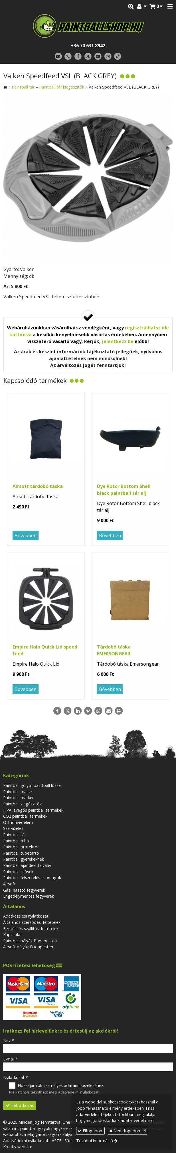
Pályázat (70, 1134)
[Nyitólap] (88, 26)
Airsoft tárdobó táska (38, 486)
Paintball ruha (16, 841)
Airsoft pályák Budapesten (28, 946)
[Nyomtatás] (119, 710)
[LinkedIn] (77, 710)
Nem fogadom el (127, 1130)
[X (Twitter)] (88, 56)
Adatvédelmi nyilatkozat (78, 1092)
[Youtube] (98, 56)
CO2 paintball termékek (25, 816)
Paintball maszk (18, 791)
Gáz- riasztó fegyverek (24, 890)
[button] (170, 6)
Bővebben (26, 535)
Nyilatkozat (15, 1077)
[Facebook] (78, 56)
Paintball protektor (21, 847)
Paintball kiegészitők (22, 804)
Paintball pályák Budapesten (30, 940)
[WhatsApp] (98, 710)
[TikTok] (118, 56)
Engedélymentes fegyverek (28, 896)
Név (8, 1040)
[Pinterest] (88, 710)
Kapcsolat (12, 934)
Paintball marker (18, 797)
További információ (94, 1140)
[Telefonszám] (68, 56)
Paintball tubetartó (21, 853)
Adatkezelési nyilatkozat (25, 916)
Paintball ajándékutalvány (27, 865)
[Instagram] (108, 56)
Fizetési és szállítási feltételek (30, 928)
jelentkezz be (117, 341)
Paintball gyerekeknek (23, 859)
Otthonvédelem (18, 822)
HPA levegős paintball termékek (33, 810)
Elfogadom (91, 1130)
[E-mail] (58, 56)
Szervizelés (13, 828)
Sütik (69, 1140)
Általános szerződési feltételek (31, 922)
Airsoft (9, 884)
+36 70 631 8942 (88, 45)
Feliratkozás (19, 1105)
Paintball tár (14, 834)
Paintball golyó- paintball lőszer (32, 785)
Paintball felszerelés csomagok (32, 877)
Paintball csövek (18, 871)
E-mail (10, 1059)
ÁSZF (56, 1140)
